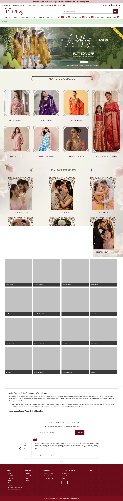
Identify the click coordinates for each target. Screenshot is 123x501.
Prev (20, 448)
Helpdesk (9, 485)
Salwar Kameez (26, 17)
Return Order (36, 5)
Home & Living (99, 17)
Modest (74, 17)
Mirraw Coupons (66, 473)
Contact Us (28, 476)
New (5, 17)
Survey (42, 5)
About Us (28, 473)
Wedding (59, 17)
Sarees (10, 17)
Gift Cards (61, 5)
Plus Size (108, 17)
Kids (47, 17)
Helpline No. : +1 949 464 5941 (15, 487)
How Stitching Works (12, 476)
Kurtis (34, 17)
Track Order (28, 5)
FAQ (8, 482)
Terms (27, 480)
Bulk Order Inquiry (49, 5)
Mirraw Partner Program (50, 478)
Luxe (81, 17)
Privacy (27, 482)
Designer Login (47, 476)
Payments (9, 480)
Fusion (89, 17)
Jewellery (41, 17)
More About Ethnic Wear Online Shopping (26, 411)
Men (52, 17)
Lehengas (17, 17)
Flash (116, 17)
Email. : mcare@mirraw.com (14, 489)
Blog (27, 478)
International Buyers (49, 473)
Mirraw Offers (65, 476)
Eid (68, 17)
